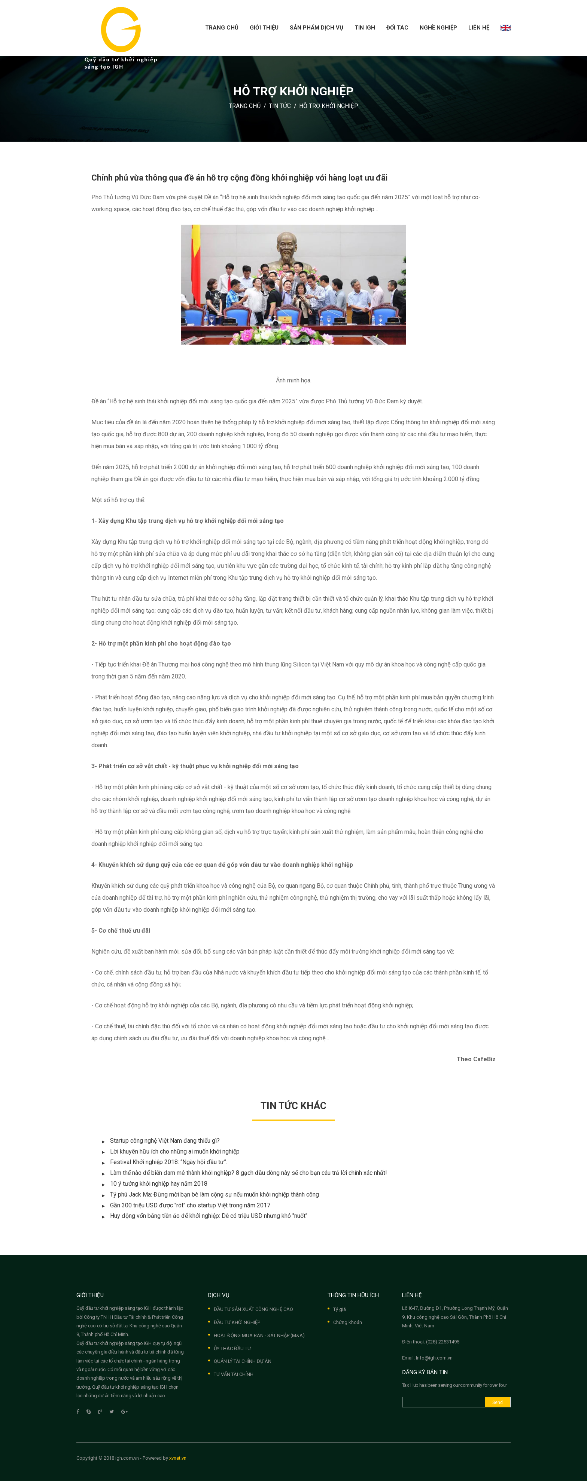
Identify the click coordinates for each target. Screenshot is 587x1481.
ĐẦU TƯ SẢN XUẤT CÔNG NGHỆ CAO (253, 1309)
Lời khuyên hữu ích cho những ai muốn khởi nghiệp (175, 1151)
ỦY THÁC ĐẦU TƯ (232, 1348)
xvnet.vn (177, 1458)
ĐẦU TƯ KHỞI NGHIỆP (237, 1322)
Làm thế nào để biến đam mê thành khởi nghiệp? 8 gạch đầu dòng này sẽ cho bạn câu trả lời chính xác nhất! (248, 1172)
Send (497, 1402)
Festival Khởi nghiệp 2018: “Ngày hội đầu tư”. (168, 1162)
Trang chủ (221, 27)
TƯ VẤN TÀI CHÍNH (233, 1374)
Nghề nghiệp (438, 27)
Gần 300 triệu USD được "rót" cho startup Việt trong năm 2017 (190, 1205)
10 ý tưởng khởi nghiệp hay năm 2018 (158, 1183)
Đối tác (397, 27)
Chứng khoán (347, 1322)
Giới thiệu (264, 27)
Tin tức (280, 106)
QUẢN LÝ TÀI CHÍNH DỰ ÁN (242, 1361)
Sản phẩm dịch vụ (316, 27)
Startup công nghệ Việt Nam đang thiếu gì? (165, 1140)
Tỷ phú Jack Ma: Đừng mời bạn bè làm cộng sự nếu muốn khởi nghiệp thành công (214, 1194)
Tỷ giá (339, 1309)
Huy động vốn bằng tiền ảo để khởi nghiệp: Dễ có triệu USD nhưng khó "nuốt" (208, 1215)
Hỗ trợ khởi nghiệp (328, 106)
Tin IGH (365, 27)
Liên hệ (478, 27)
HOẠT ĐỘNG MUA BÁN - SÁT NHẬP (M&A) (259, 1335)
